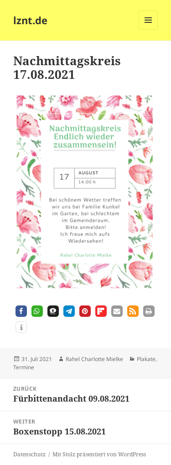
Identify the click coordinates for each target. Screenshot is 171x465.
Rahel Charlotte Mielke (94, 359)
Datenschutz (29, 454)
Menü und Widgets (148, 29)
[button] (21, 311)
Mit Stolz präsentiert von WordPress (99, 454)
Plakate (146, 359)
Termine (23, 367)
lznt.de (30, 20)
